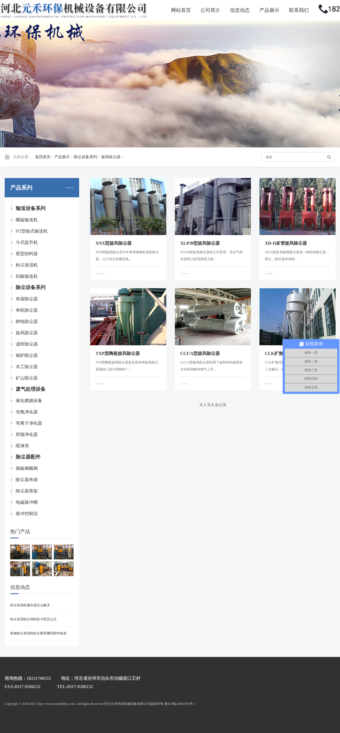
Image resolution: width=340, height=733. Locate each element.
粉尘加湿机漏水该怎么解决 (30, 605)
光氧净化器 (27, 411)
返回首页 (42, 157)
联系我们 (299, 10)
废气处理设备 (30, 389)
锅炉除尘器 (27, 355)
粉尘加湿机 (27, 265)
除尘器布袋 (27, 479)
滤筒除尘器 (27, 344)
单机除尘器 (27, 310)
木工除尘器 (27, 366)
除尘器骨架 (27, 491)
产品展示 (269, 10)
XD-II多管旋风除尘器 (286, 243)
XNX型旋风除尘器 (114, 243)
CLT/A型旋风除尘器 (200, 353)
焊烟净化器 (27, 434)
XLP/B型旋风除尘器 (200, 243)
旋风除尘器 (111, 157)
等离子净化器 (29, 423)
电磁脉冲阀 (27, 502)
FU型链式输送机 (32, 231)
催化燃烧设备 (29, 400)
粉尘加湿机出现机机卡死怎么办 (33, 619)
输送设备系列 (30, 208)
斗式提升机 (27, 242)
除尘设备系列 (85, 157)
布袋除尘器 (27, 299)
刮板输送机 (27, 276)
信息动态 (240, 10)
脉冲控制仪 (27, 513)
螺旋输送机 (27, 219)
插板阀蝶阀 (27, 468)
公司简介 (210, 10)
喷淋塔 (22, 445)
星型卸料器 (27, 253)
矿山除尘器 (27, 378)
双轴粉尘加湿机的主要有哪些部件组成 (38, 633)
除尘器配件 (28, 457)
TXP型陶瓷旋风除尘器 (118, 353)
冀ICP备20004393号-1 (180, 704)
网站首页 (181, 10)
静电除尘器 (27, 321)
